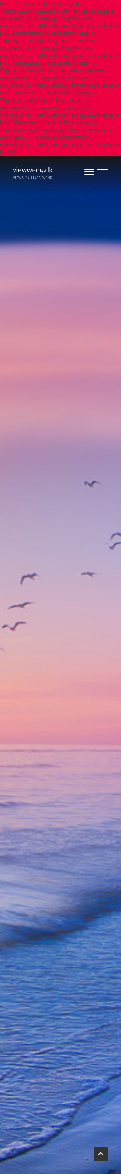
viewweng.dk (33, 170)
